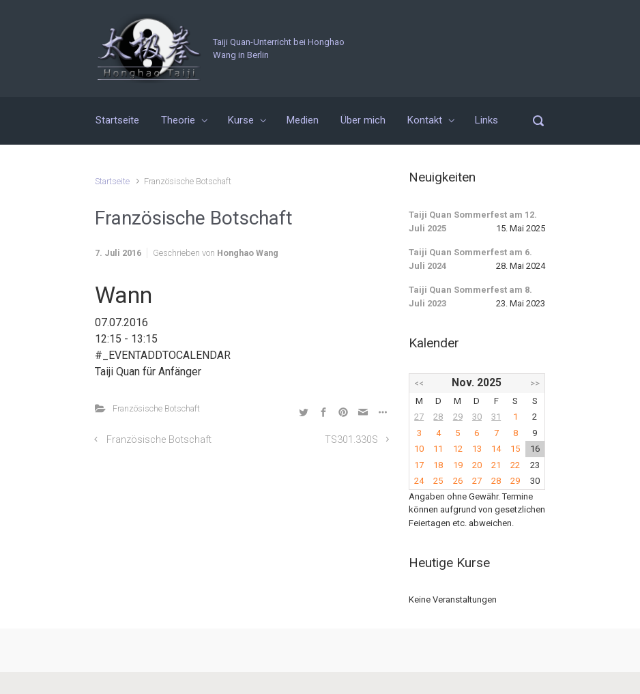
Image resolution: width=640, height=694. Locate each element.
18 (438, 465)
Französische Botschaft (156, 408)
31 (496, 416)
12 (458, 449)
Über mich (363, 120)
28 (438, 416)
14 (496, 449)
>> (535, 383)
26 (458, 481)
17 (419, 465)
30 (477, 416)
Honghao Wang (247, 253)
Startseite (117, 120)
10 (419, 449)
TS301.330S (351, 440)
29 (458, 416)
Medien (303, 120)
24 (419, 481)
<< (419, 383)
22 (515, 465)
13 (477, 449)
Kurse (241, 120)
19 (458, 465)
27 (419, 416)
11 (438, 449)
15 (515, 449)
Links (486, 120)
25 (438, 481)
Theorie (178, 120)
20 (477, 465)
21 (496, 465)
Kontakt (424, 120)
